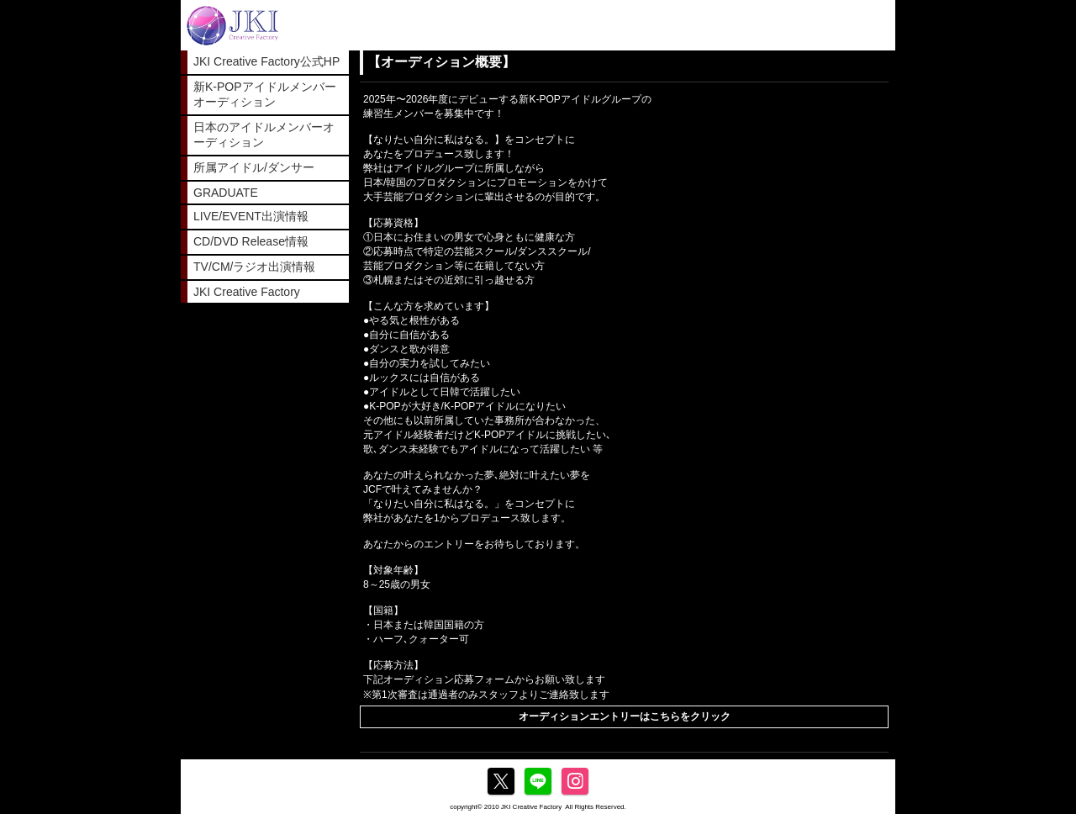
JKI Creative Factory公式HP (266, 61)
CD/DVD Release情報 (251, 241)
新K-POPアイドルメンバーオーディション (264, 94)
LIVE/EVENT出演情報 (251, 216)
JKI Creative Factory (246, 292)
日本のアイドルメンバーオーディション (264, 134)
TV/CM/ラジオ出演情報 (254, 266)
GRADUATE (225, 192)
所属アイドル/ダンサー (253, 167)
